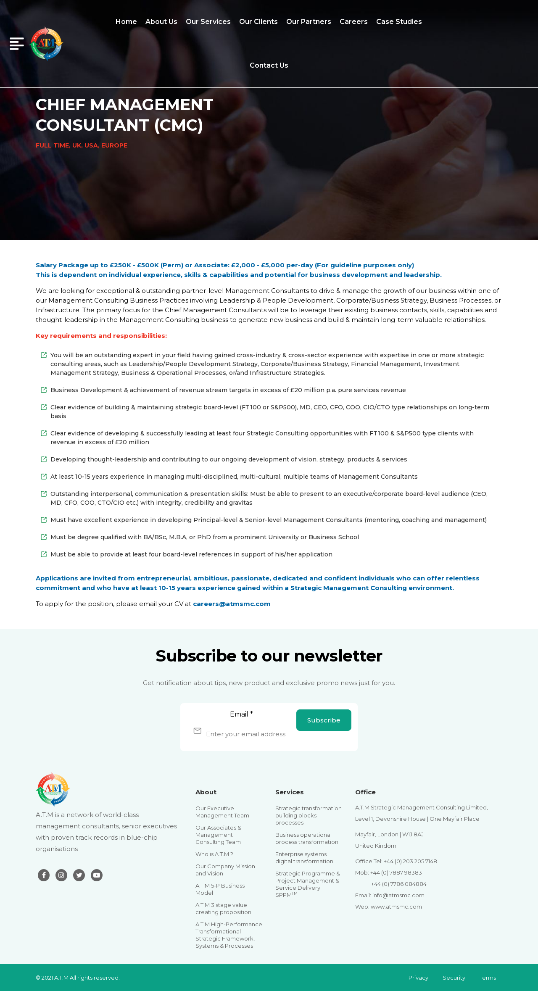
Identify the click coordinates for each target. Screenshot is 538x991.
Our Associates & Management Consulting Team (218, 834)
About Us (161, 22)
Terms (488, 977)
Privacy (418, 977)
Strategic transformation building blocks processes (308, 815)
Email (241, 714)
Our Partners (308, 22)
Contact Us (269, 65)
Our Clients (258, 22)
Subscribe (323, 720)
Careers (354, 22)
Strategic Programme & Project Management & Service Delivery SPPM (307, 884)
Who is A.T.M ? (214, 854)
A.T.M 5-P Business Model (220, 889)
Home (126, 22)
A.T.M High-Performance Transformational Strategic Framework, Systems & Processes (228, 935)
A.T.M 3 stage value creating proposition (223, 908)
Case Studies (399, 22)
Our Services (208, 22)
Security (454, 977)
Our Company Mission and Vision (225, 870)
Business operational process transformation (306, 838)
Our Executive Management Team (222, 812)
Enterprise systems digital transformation (304, 857)
